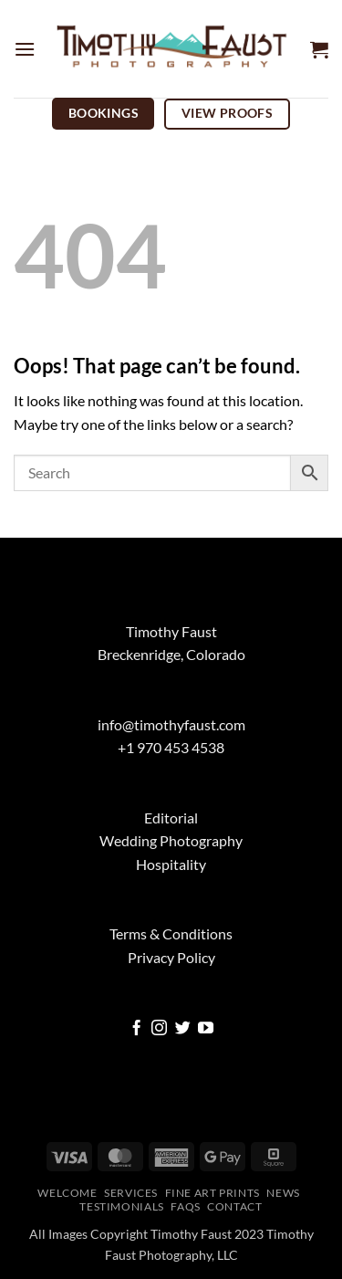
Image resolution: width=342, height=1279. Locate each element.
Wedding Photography (171, 840)
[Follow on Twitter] (183, 1029)
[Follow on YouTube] (205, 1029)
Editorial (171, 817)
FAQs (185, 1206)
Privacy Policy (171, 957)
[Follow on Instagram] (159, 1029)
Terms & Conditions (171, 933)
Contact (234, 1206)
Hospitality (171, 864)
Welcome (67, 1193)
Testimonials (121, 1206)
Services (131, 1193)
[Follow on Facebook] (136, 1029)
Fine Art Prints (212, 1193)
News (282, 1193)
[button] (25, 48)
